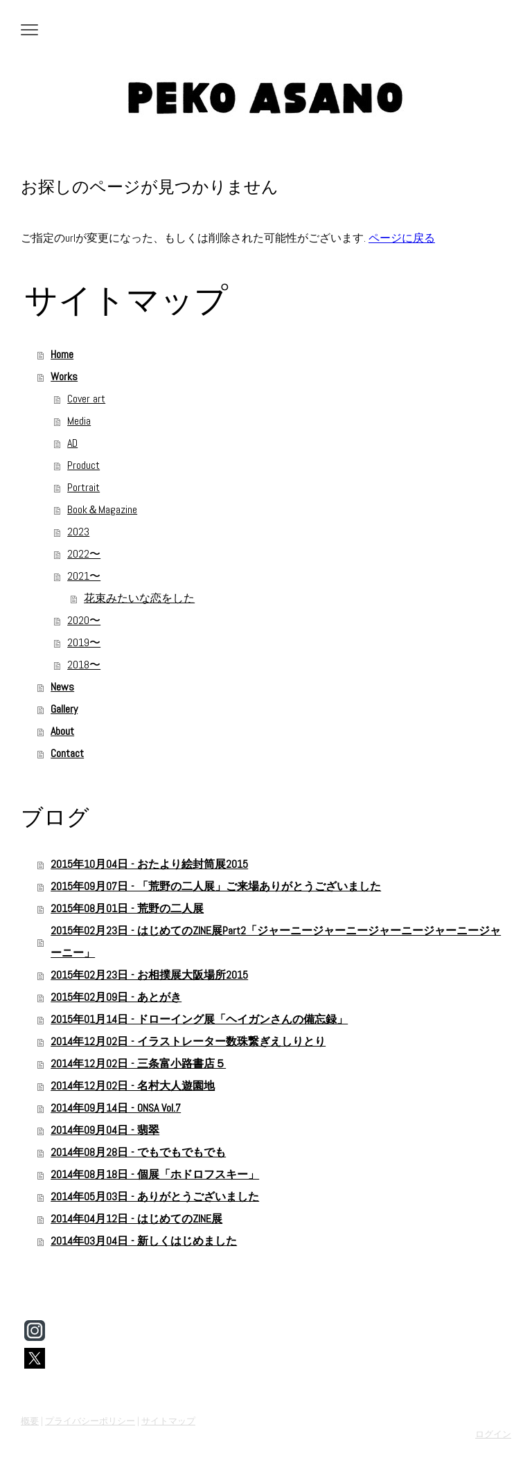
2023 (78, 531)
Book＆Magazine (102, 509)
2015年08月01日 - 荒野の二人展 (127, 908)
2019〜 (83, 642)
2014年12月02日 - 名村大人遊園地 (133, 1085)
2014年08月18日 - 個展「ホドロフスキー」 (155, 1174)
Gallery (64, 709)
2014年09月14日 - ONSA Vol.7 (116, 1108)
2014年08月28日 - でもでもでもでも (138, 1152)
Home (62, 354)
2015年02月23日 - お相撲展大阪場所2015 (149, 975)
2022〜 (83, 553)
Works (64, 376)
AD (72, 443)
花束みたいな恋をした (139, 598)
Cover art (86, 398)
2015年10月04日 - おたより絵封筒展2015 (149, 864)
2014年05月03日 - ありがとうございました (155, 1196)
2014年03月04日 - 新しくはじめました (144, 1241)
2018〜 (83, 664)
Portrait (83, 487)
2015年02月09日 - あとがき (116, 997)
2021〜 (83, 576)
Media (79, 421)
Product (83, 465)
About (62, 731)
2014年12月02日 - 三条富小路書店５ (138, 1063)
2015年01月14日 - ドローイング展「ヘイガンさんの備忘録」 (199, 1019)
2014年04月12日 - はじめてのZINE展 (136, 1218)
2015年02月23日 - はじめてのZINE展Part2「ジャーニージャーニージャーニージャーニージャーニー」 (276, 941)
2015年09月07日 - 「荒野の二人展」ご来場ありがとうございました (216, 886)
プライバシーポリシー (90, 1421)
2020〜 (83, 620)
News (62, 686)
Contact (67, 753)
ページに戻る (402, 238)
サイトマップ (168, 1421)
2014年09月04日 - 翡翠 (105, 1130)
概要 (30, 1421)
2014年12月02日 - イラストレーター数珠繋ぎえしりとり (188, 1041)
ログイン (493, 1434)
